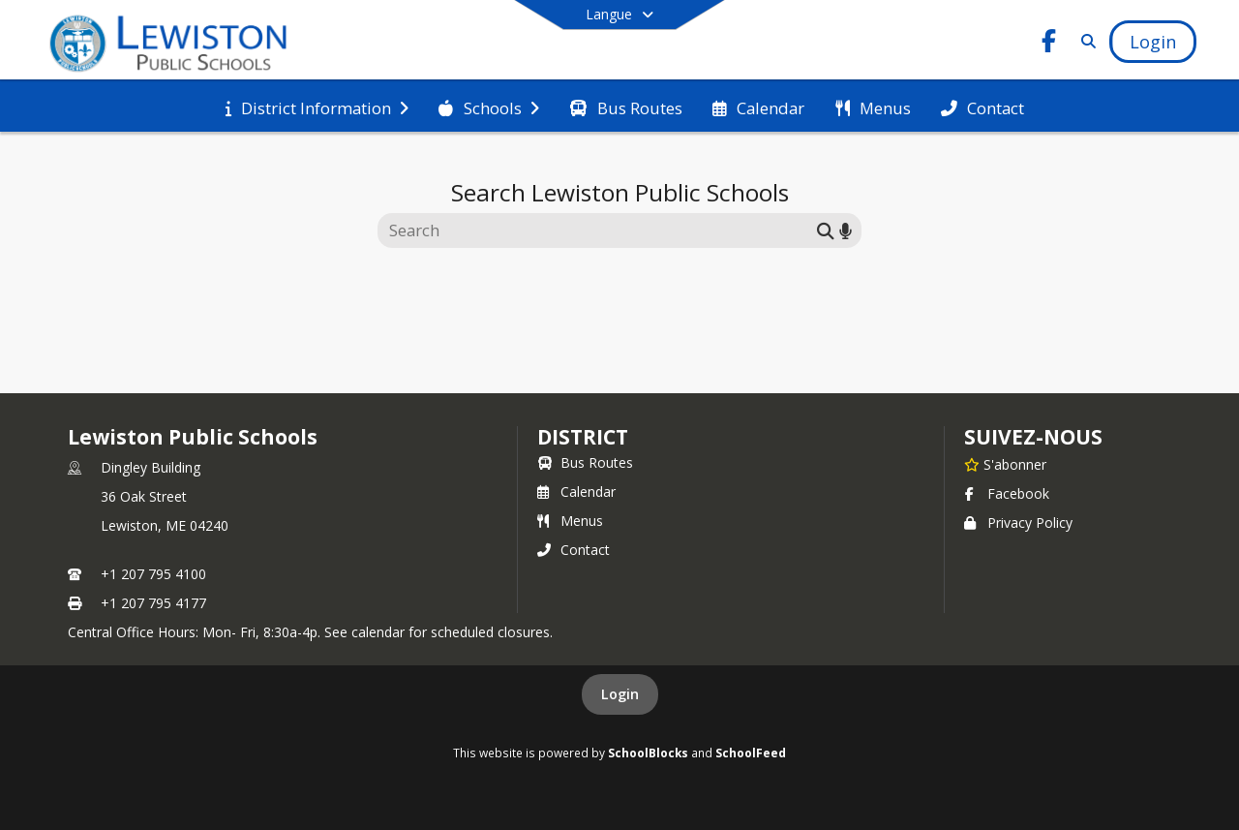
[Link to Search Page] (1084, 41)
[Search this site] (599, 230)
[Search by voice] (845, 230)
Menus (570, 520)
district (582, 436)
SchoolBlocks (648, 752)
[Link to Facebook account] (1049, 44)
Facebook (1006, 493)
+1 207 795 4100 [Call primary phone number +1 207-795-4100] (153, 574)
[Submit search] (825, 230)
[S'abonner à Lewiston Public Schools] (1005, 464)
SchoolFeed (750, 752)
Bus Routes (585, 462)
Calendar (576, 491)
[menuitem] (317, 106)
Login (620, 694)
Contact (573, 549)
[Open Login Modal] (1152, 41)
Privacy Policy (1018, 522)
